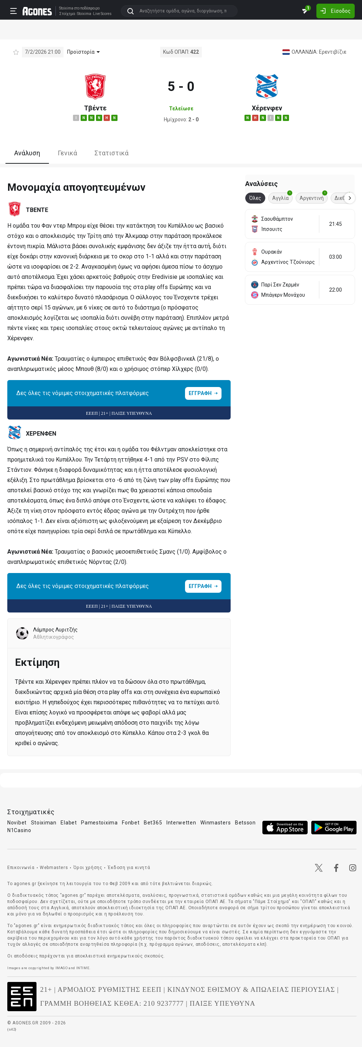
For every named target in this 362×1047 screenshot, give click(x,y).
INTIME (83, 968)
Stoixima (66, 8)
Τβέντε (95, 108)
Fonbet (130, 823)
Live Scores (102, 14)
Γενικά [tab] (67, 153)
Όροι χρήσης (88, 867)
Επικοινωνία (21, 867)
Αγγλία (282, 197)
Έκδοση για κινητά (129, 867)
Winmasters (215, 823)
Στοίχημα (67, 14)
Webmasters (54, 867)
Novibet (17, 823)
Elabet (69, 823)
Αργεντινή (313, 197)
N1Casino (19, 830)
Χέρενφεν (267, 108)
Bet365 (153, 823)
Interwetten (181, 823)
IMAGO (61, 968)
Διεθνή (344, 197)
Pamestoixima (99, 823)
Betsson (245, 823)
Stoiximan (44, 823)
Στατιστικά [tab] (111, 153)
